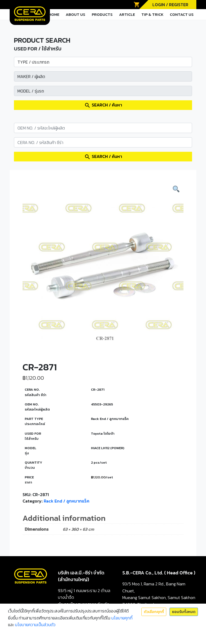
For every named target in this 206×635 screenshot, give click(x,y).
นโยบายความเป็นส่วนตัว (35, 624)
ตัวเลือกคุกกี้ (154, 612)
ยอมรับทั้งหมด (184, 612)
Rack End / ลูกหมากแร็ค (66, 501)
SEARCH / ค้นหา (103, 105)
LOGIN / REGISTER (170, 4)
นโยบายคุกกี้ (122, 618)
